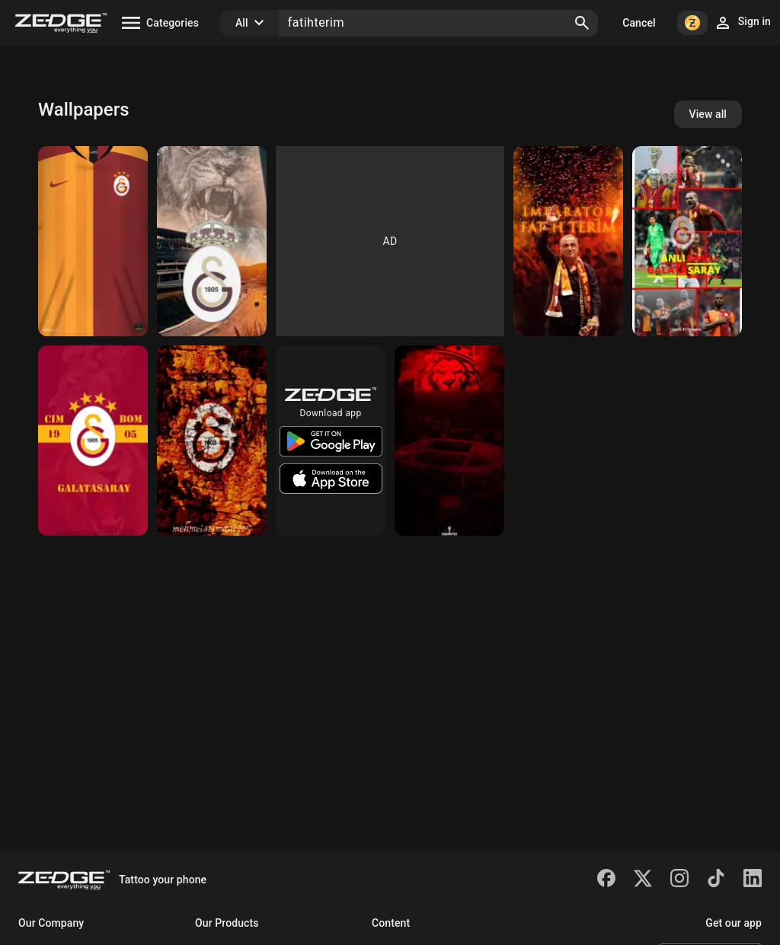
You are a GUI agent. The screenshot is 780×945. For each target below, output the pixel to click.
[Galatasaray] (687, 241)
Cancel (638, 23)
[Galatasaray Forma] (93, 241)
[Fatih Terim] (568, 241)
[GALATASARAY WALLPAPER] (212, 241)
